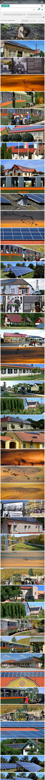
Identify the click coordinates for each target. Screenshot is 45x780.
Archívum (9, 2)
